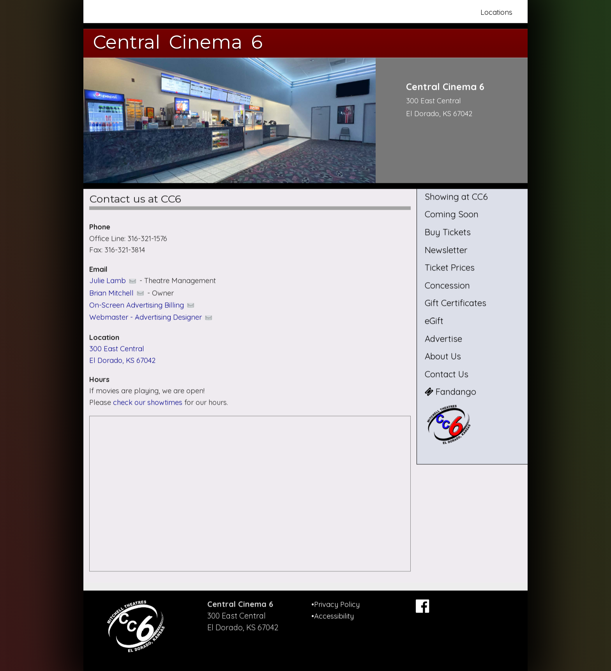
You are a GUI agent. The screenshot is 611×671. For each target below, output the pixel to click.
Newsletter (446, 249)
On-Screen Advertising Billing (142, 304)
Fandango (450, 391)
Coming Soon (452, 214)
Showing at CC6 (456, 196)
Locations (496, 12)
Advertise (443, 338)
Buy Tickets (448, 232)
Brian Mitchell (117, 292)
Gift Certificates (455, 303)
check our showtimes (148, 402)
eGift (434, 320)
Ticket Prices (450, 267)
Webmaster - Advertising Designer (151, 317)
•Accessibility (332, 615)
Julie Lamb (113, 280)
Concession (447, 285)
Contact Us (446, 374)
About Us (443, 356)
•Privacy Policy (335, 604)
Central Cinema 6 (178, 42)
